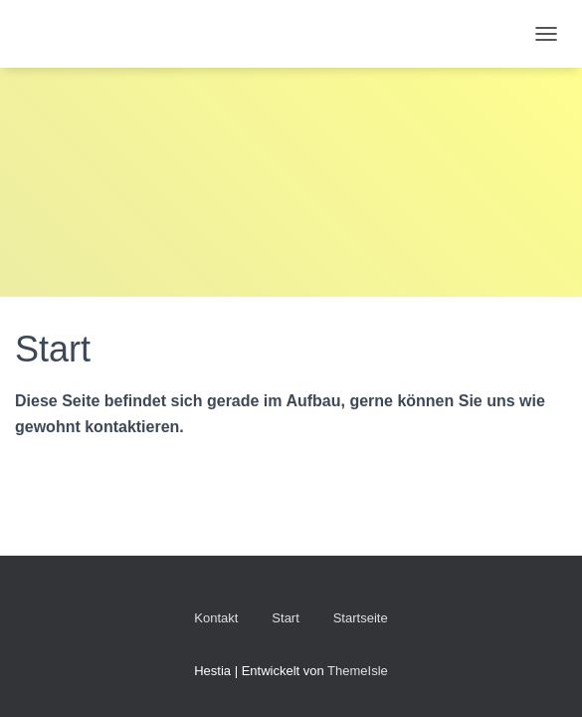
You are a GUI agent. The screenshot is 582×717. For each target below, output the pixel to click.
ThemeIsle (357, 670)
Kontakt (216, 617)
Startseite (360, 617)
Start (285, 617)
